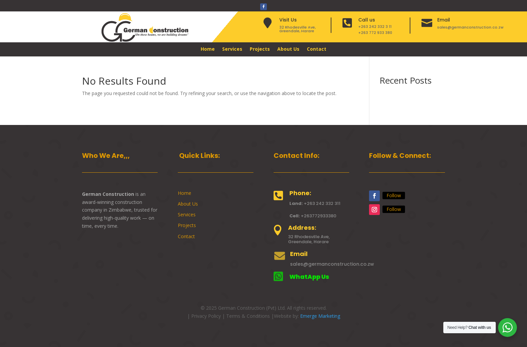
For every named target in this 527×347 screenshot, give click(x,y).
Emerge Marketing (320, 316)
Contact (316, 49)
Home (208, 49)
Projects (260, 49)
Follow (394, 195)
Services (232, 49)
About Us (288, 49)
